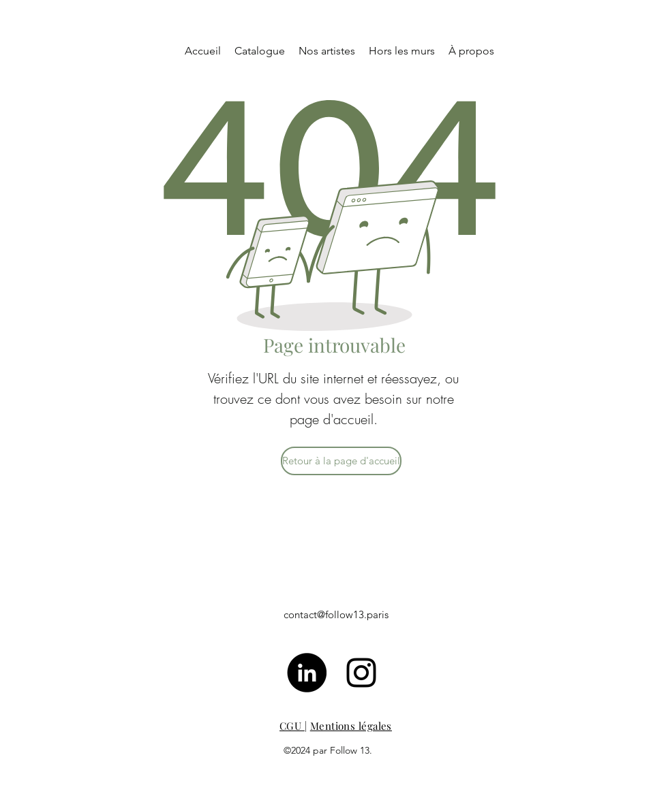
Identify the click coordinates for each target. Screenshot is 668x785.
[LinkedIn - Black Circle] (307, 672)
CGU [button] (292, 726)
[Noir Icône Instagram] (361, 672)
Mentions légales (351, 726)
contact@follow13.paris (336, 614)
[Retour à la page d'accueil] (341, 461)
